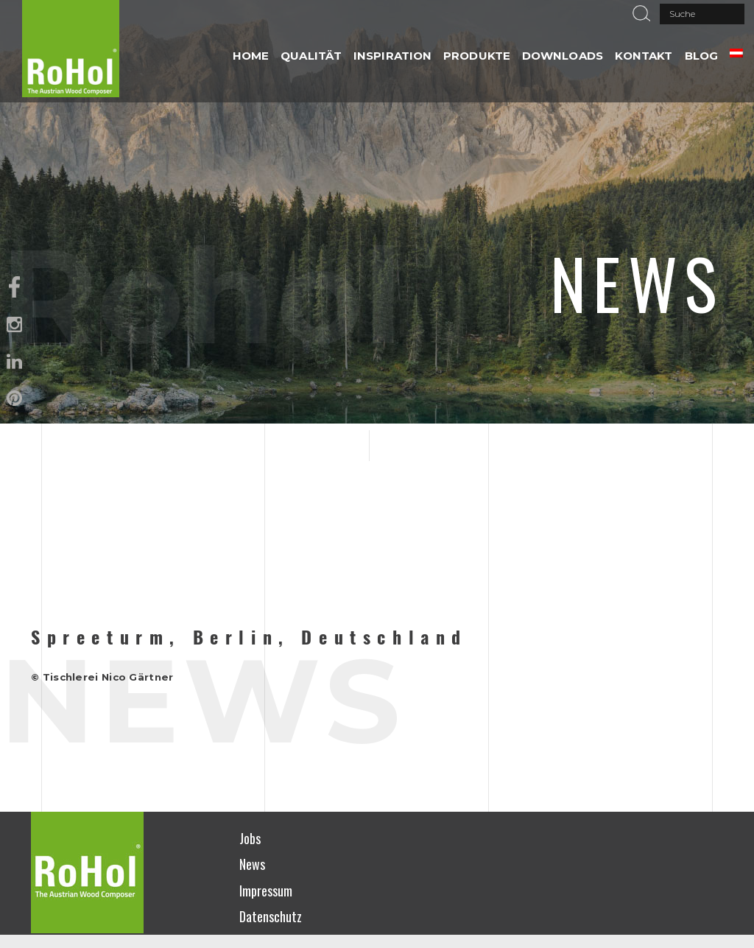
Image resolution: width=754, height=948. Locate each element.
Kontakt (644, 56)
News (252, 864)
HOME (251, 56)
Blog (701, 56)
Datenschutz (270, 916)
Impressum (265, 890)
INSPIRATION (392, 56)
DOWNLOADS (562, 56)
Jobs (250, 838)
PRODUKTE (476, 56)
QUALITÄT (311, 56)
